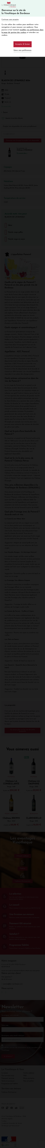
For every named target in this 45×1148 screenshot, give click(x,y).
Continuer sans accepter (10, 19)
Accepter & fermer (22, 44)
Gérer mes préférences (22, 50)
